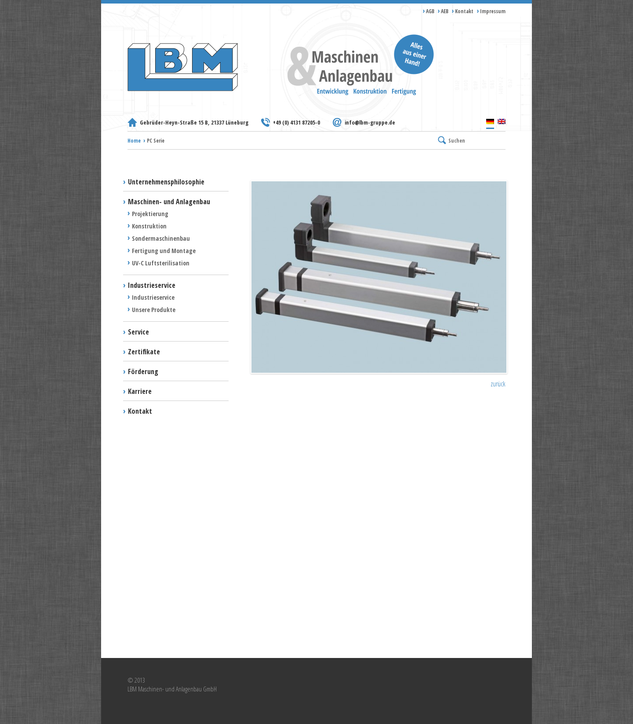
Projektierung (150, 213)
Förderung (143, 371)
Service (138, 332)
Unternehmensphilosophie (166, 182)
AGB (430, 11)
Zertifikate (144, 351)
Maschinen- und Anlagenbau (169, 201)
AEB (444, 11)
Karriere (140, 391)
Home (134, 140)
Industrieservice (151, 285)
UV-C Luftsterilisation (160, 263)
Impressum (493, 11)
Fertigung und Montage (164, 250)
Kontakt (464, 11)
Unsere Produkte (153, 309)
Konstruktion (149, 226)
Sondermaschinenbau (161, 238)
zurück (498, 384)
